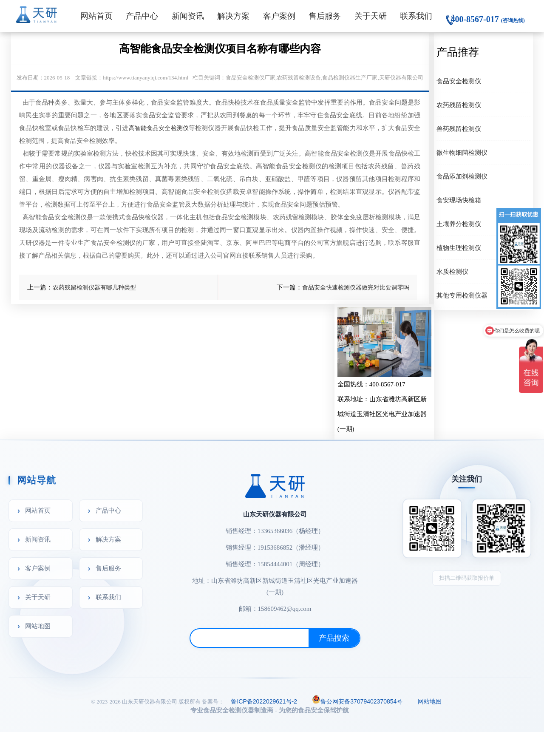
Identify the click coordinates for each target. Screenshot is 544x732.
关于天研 (370, 15)
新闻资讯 (188, 15)
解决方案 (233, 15)
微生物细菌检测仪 (461, 152)
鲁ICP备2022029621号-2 (264, 701)
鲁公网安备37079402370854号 (357, 700)
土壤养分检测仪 (458, 223)
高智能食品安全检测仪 (159, 128)
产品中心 (142, 15)
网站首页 (96, 15)
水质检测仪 (452, 271)
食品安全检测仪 (458, 81)
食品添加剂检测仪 (461, 176)
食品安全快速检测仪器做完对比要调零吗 (355, 287)
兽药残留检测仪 (458, 128)
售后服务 (325, 15)
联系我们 (416, 15)
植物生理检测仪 (458, 247)
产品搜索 (334, 638)
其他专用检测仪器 (461, 295)
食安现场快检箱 (458, 200)
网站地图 (38, 626)
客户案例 (279, 15)
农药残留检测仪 (458, 104)
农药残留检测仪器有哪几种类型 (94, 287)
